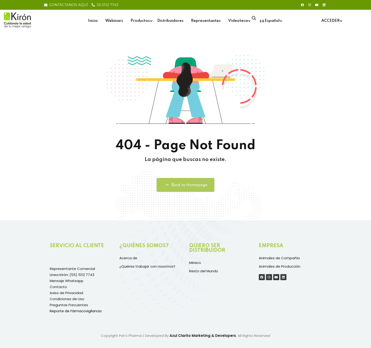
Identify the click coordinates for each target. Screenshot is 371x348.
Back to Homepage (185, 185)
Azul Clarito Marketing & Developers (203, 335)
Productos (140, 21)
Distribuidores (170, 21)
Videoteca (238, 21)
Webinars (114, 21)
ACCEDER (330, 21)
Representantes (206, 21)
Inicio (93, 21)
